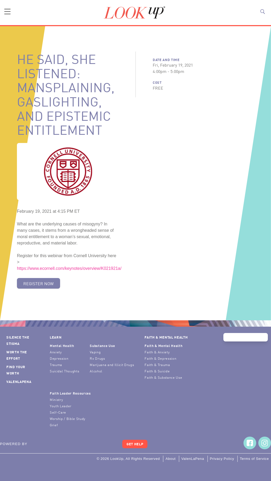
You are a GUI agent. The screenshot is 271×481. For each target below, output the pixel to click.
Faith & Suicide (157, 370)
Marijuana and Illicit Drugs (112, 364)
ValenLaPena (18, 381)
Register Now (38, 283)
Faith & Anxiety (157, 351)
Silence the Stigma (17, 340)
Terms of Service (254, 459)
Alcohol (96, 370)
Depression (59, 358)
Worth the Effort (16, 355)
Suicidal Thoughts (64, 370)
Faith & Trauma (157, 364)
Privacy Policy (222, 459)
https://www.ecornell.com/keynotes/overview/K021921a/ (69, 268)
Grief (54, 424)
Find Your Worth (15, 370)
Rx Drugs (97, 358)
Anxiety (56, 351)
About (170, 459)
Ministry (56, 399)
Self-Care (58, 412)
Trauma (56, 364)
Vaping (95, 351)
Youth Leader (60, 405)
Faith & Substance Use (163, 377)
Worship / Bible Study (67, 418)
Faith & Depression (160, 358)
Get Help (135, 443)
